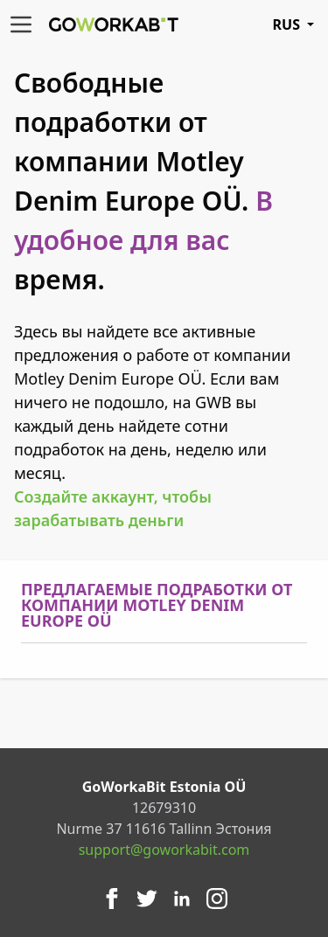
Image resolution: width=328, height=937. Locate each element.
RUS (293, 24)
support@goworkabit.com (164, 849)
